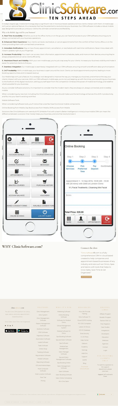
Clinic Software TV (84, 317)
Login (105, 350)
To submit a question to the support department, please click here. (105, 368)
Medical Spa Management (63, 348)
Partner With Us (105, 321)
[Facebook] (12, 326)
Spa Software (63, 343)
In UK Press (84, 337)
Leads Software (43, 342)
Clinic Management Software (43, 319)
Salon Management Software (63, 367)
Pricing (43, 381)
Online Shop (43, 349)
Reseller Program (105, 317)
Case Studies (105, 327)
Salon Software (64, 372)
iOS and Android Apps (43, 366)
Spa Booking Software (63, 337)
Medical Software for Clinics (64, 332)
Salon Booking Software (64, 375)
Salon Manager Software (64, 353)
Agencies (105, 344)
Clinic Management (43, 312)
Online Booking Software (64, 316)
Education (105, 337)
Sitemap (84, 350)
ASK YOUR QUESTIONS (86, 277)
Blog (84, 363)
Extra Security (84, 334)
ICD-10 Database (84, 330)
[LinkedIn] (10, 326)
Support (84, 357)
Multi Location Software (43, 374)
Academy (84, 347)
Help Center (84, 340)
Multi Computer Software (43, 370)
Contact (105, 347)
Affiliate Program (105, 314)
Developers (105, 334)
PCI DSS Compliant (84, 324)
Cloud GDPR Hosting (84, 320)
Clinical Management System (64, 327)
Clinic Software (88, 253)
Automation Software (43, 339)
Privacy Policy (28, 402)
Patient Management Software (43, 325)
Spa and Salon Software (64, 340)
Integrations (105, 331)
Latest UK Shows (84, 327)
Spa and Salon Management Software (63, 359)
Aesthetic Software (43, 329)
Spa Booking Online (63, 363)
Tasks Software (43, 346)
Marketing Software (63, 312)
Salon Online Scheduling (64, 378)
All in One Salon (64, 381)
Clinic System (43, 315)
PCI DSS (47, 402)
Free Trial (43, 378)
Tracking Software (43, 352)
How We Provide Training (84, 313)
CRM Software (43, 332)
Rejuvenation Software (43, 356)
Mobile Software (43, 359)
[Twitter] (5, 326)
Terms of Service (12, 402)
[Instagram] (7, 326)
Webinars (105, 341)
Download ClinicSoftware (84, 368)
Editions (84, 344)
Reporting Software (43, 362)
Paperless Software (43, 336)
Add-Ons (84, 353)
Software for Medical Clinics (64, 321)
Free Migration (105, 324)
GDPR (84, 360)
